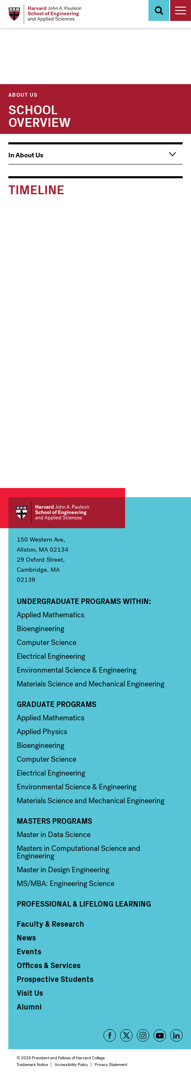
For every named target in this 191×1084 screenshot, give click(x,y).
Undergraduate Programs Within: (84, 601)
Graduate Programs (56, 704)
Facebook (109, 1035)
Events (29, 951)
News (26, 937)
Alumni (29, 1006)
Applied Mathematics (50, 615)
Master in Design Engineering (63, 869)
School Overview (39, 115)
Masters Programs (54, 821)
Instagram (143, 1035)
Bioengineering (40, 628)
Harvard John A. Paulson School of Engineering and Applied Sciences (66, 512)
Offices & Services (48, 965)
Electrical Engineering (51, 656)
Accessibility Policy (71, 1064)
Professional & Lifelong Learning (84, 903)
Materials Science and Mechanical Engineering (90, 684)
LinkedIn (176, 1035)
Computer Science (46, 642)
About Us (23, 94)
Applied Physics (42, 731)
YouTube (159, 1035)
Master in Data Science (53, 834)
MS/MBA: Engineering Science (65, 883)
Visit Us (30, 993)
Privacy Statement (111, 1064)
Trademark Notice (32, 1064)
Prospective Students (55, 979)
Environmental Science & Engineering (76, 670)
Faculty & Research (50, 923)
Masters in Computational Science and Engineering (78, 852)
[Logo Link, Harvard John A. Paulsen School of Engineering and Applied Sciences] (44, 14)
